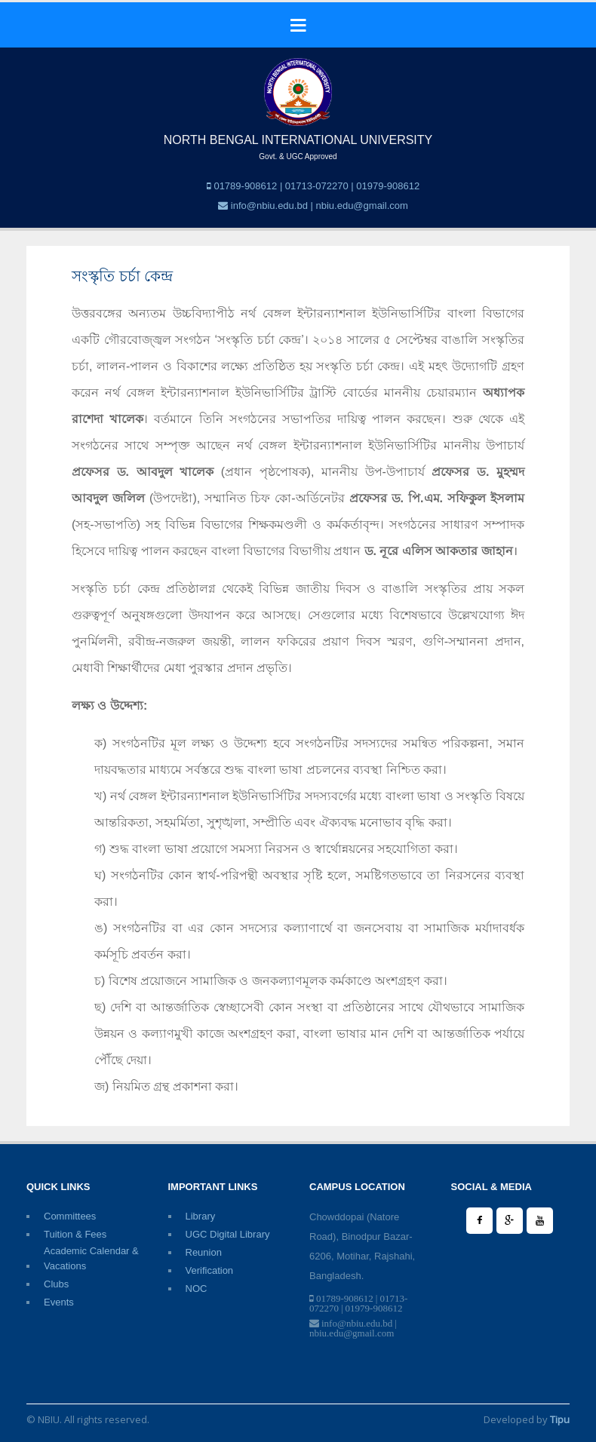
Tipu (560, 1419)
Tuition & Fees (75, 1234)
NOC (196, 1288)
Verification (210, 1270)
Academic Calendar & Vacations (91, 1252)
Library (201, 1216)
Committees (70, 1216)
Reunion (204, 1252)
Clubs (56, 1284)
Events (59, 1302)
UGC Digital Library (228, 1234)
